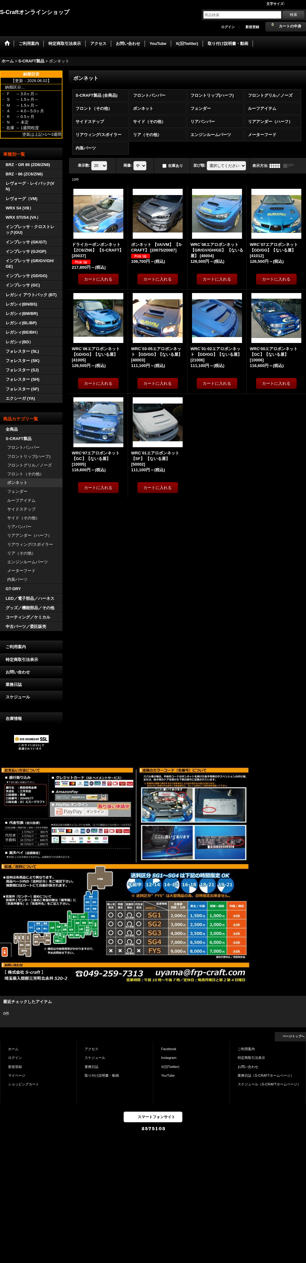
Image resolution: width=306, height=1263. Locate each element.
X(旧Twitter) (170, 1067)
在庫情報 (14, 718)
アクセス (91, 1049)
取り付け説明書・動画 (102, 1075)
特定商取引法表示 (22, 659)
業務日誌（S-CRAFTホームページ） (266, 1075)
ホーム (13, 1049)
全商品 (12, 429)
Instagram (168, 1058)
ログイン (228, 27)
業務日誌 (14, 684)
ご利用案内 (16, 646)
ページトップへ (293, 1036)
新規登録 (252, 27)
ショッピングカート (23, 1084)
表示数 (84, 165)
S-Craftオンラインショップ (34, 12)
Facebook (168, 1049)
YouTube (168, 1075)
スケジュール (18, 697)
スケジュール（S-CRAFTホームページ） (269, 1084)
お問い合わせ (18, 672)
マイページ (16, 1075)
